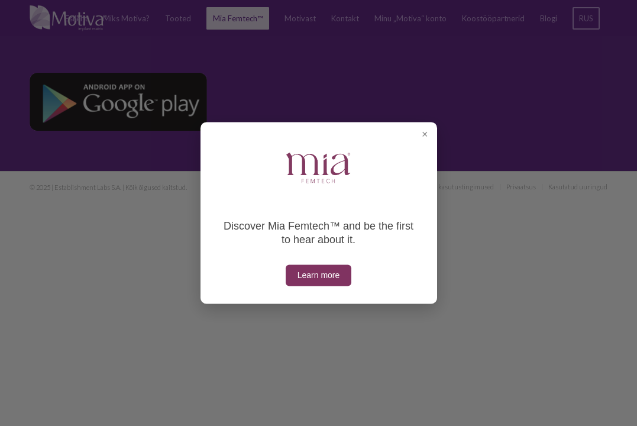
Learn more (319, 275)
